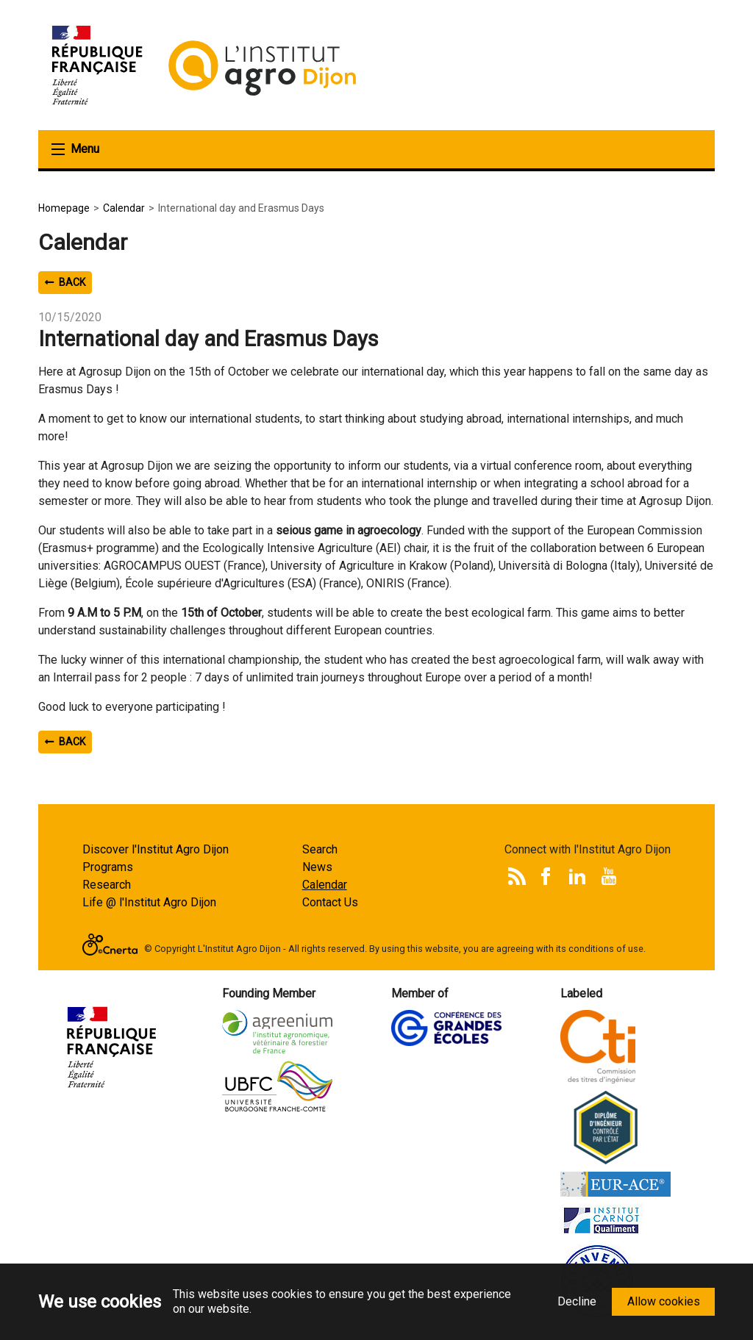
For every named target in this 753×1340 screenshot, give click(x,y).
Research (106, 885)
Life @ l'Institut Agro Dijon (149, 902)
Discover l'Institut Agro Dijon (155, 849)
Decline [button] (576, 1301)
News (317, 867)
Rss (516, 876)
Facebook (545, 876)
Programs (107, 867)
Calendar (324, 885)
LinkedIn (577, 876)
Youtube (608, 876)
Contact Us (330, 902)
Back (65, 282)
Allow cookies (663, 1301)
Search (320, 849)
